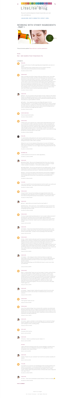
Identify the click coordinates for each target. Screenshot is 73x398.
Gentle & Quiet (24, 112)
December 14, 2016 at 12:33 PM (27, 210)
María (22, 62)
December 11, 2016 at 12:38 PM (27, 156)
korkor (22, 329)
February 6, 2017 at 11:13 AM (26, 325)
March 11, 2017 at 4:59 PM (26, 333)
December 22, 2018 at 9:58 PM (26, 372)
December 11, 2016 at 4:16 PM (26, 178)
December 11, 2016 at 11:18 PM (27, 187)
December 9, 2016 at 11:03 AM (26, 89)
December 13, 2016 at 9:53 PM (26, 197)
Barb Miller (23, 152)
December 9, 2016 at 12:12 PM (26, 109)
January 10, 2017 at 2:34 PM (26, 266)
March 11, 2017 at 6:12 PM (26, 359)
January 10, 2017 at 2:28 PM (26, 251)
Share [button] (18, 55)
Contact (42, 18)
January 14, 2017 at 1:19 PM (26, 284)
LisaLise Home (24, 18)
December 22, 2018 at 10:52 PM (27, 380)
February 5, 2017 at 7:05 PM (26, 315)
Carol (22, 182)
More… (47, 18)
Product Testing (32, 55)
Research (39, 55)
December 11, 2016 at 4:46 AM (26, 148)
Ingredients (26, 55)
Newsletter (36, 18)
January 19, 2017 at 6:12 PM (26, 302)
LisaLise (22, 93)
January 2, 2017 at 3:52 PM (26, 223)
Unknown (23, 74)
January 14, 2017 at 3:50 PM (26, 294)
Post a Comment (21, 383)
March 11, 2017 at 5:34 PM (26, 351)
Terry (22, 363)
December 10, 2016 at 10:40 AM (27, 132)
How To (31, 18)
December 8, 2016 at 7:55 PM (26, 70)
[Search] (55, 3)
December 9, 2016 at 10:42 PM (26, 116)
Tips (42, 55)
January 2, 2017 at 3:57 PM (26, 233)
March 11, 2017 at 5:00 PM (26, 340)
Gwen (22, 135)
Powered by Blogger (36, 391)
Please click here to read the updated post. (38, 48)
